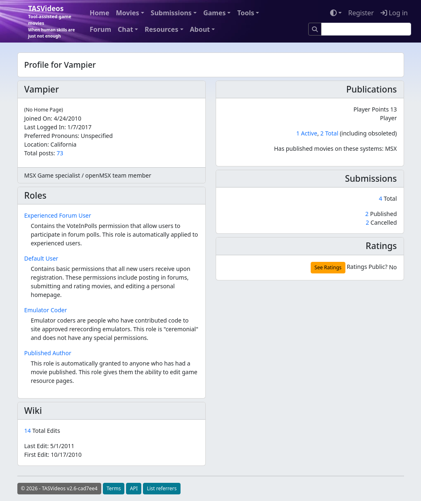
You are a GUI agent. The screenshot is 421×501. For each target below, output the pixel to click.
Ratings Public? (367, 267)
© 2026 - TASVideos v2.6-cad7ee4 (59, 488)
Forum (100, 29)
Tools (245, 12)
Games (214, 12)
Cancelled (381, 222)
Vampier (41, 89)
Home (99, 12)
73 (60, 153)
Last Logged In (44, 127)
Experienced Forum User (57, 215)
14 (28, 431)
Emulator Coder (45, 310)
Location (36, 144)
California (63, 144)
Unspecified (97, 136)
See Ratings (327, 267)
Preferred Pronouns (51, 136)
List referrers (161, 488)
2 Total (329, 133)
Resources (161, 29)
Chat (125, 29)
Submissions (171, 12)
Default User (41, 258)
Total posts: (39, 153)
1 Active (306, 133)
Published (381, 214)
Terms (114, 488)
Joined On (37, 118)
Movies (127, 12)
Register (361, 12)
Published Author (47, 353)
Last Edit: (49, 446)
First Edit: (53, 454)
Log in (394, 12)
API (134, 488)
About (200, 29)
